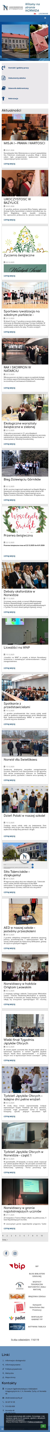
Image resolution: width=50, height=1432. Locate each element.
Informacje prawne (12, 1364)
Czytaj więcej (9, 164)
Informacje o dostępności (15, 1360)
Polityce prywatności (35, 1422)
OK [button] (43, 1426)
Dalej (5, 1240)
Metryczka (9, 1373)
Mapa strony (10, 1377)
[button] (35, 13)
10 (42, 1236)
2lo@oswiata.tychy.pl (13, 1398)
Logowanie (43, 13)
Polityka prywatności (13, 1369)
